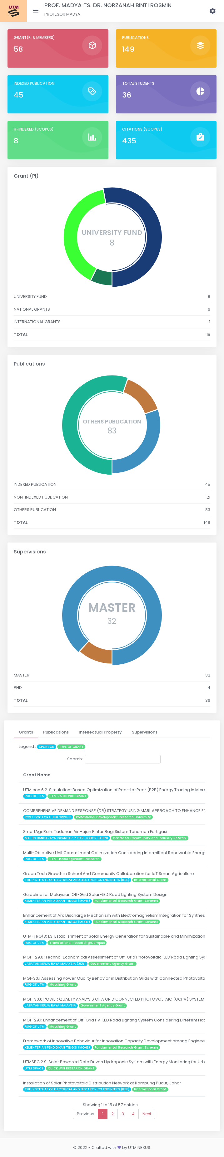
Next (146, 1114)
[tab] (26, 732)
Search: (114, 759)
